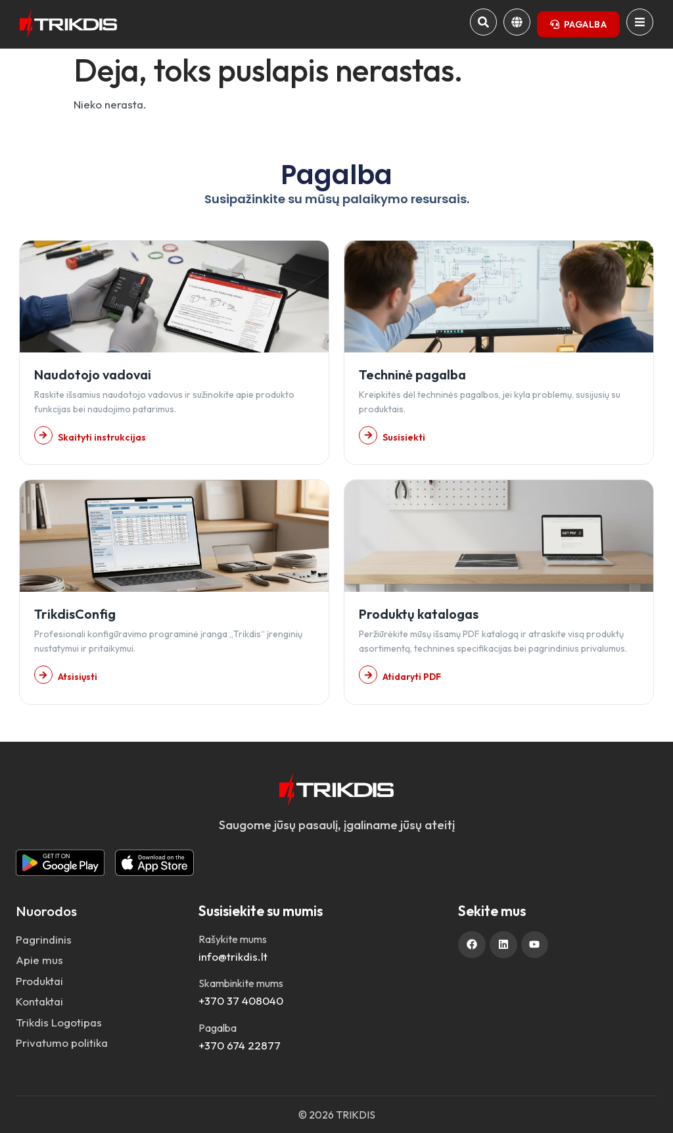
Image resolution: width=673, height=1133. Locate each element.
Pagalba (217, 1027)
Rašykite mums (232, 939)
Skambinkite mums (240, 983)
